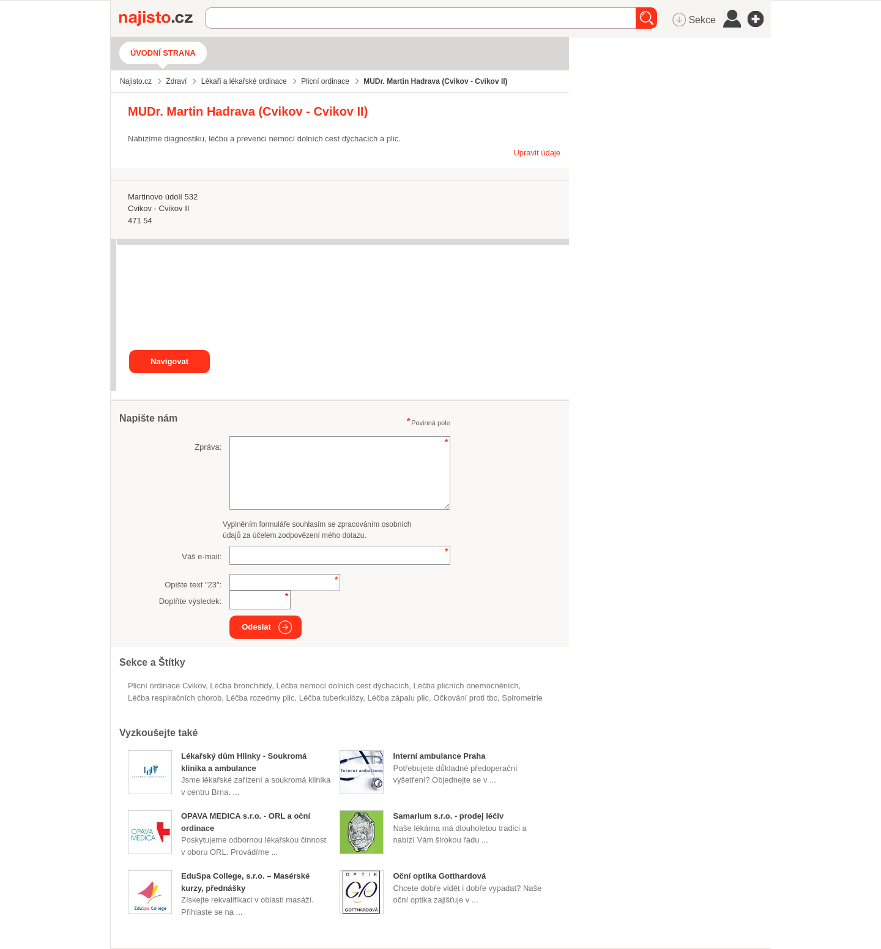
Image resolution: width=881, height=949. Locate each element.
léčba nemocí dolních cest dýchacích (342, 685)
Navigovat (169, 361)
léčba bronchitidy (241, 685)
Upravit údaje (536, 152)
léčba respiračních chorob (174, 697)
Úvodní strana (163, 53)
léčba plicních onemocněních (465, 685)
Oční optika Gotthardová (439, 875)
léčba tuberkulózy (331, 697)
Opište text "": (193, 584)
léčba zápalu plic (398, 697)
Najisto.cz (162, 18)
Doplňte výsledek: (190, 601)
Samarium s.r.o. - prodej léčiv (448, 816)
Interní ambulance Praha (439, 756)
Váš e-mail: (201, 556)
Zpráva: (208, 447)
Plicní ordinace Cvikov (167, 685)
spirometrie (522, 697)
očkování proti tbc (465, 697)
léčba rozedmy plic (260, 697)
